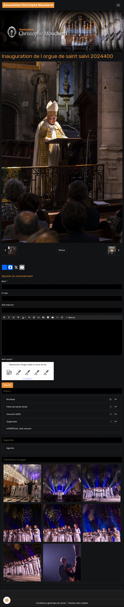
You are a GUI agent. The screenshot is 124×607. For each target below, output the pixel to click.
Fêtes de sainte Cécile (16, 407)
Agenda (10, 448)
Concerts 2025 (13, 414)
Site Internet (8, 305)
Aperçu (70, 317)
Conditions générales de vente (51, 603)
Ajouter (7, 385)
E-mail (5, 293)
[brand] (28, 5)
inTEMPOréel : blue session (18, 428)
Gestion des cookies (78, 603)
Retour (62, 250)
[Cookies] (6, 600)
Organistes (11, 422)
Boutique (10, 399)
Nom (4, 281)
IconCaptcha (27, 379)
